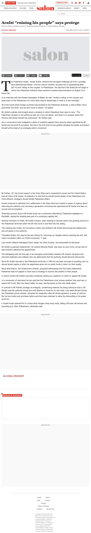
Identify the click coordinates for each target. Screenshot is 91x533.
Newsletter (62, 3)
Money (76, 8)
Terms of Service (43, 506)
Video (84, 8)
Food (31, 8)
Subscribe (10, 3)
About (48, 497)
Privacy (43, 503)
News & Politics (10, 8)
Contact (47, 500)
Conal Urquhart (9, 30)
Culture (23, 8)
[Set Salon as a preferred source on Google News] (76, 75)
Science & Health (64, 8)
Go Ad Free (50, 509)
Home (39, 497)
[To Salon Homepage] (45, 8)
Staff (38, 500)
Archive (39, 509)
